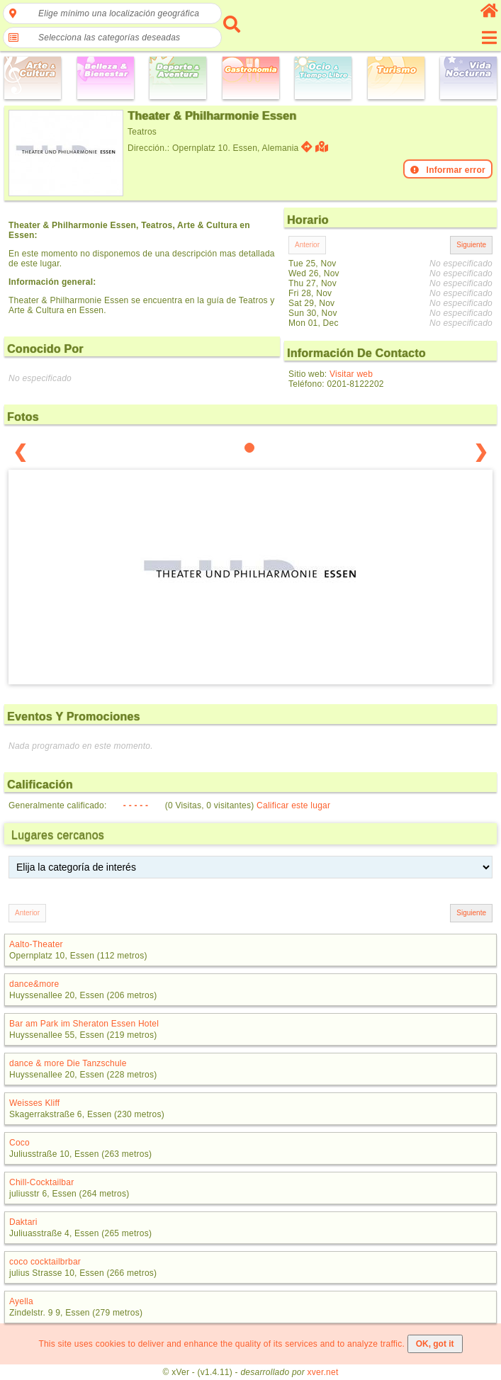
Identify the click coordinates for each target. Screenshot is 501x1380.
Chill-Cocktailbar (41, 1182)
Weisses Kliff (34, 1103)
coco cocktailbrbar (45, 1262)
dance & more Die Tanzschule (68, 1063)
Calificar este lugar (293, 805)
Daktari (23, 1222)
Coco (19, 1143)
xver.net (323, 1372)
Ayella (21, 1301)
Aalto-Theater (36, 944)
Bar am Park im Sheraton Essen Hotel (84, 1024)
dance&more (34, 984)
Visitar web (351, 374)
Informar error (447, 170)
